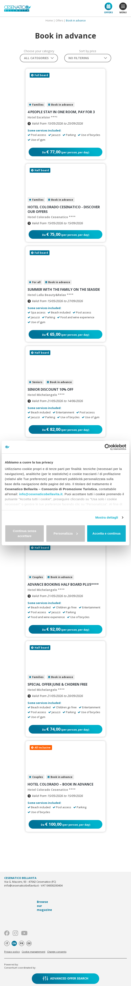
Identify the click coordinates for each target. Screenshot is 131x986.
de (29, 943)
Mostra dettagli (106, 517)
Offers (108, 8)
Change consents (56, 951)
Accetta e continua (106, 533)
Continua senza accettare (24, 533)
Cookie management (33, 951)
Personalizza (65, 533)
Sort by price (87, 51)
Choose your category (39, 51)
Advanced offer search (65, 978)
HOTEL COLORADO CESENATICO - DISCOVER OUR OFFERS (64, 209)
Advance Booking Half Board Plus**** (63, 584)
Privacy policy (12, 951)
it (7, 943)
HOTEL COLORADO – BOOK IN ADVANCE (60, 784)
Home (49, 20)
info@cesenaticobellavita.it (41, 494)
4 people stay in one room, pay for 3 (61, 112)
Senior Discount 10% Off (50, 389)
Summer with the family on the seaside (64, 289)
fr (21, 943)
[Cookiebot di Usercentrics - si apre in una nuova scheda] (107, 447)
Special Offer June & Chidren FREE (57, 684)
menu (123, 8)
